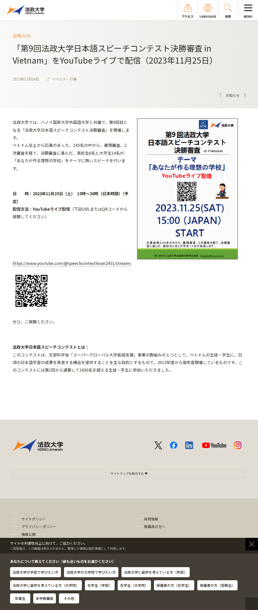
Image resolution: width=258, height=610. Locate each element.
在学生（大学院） (134, 585)
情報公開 (28, 534)
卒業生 (20, 598)
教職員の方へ (154, 526)
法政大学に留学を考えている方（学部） (155, 572)
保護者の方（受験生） (217, 585)
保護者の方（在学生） (174, 585)
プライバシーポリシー (39, 526)
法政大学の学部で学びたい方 (35, 572)
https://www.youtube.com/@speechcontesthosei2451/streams (72, 263)
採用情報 (151, 518)
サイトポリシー (33, 518)
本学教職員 (44, 598)
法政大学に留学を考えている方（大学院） (46, 585)
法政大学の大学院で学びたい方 (91, 572)
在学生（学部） (99, 585)
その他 (69, 598)
